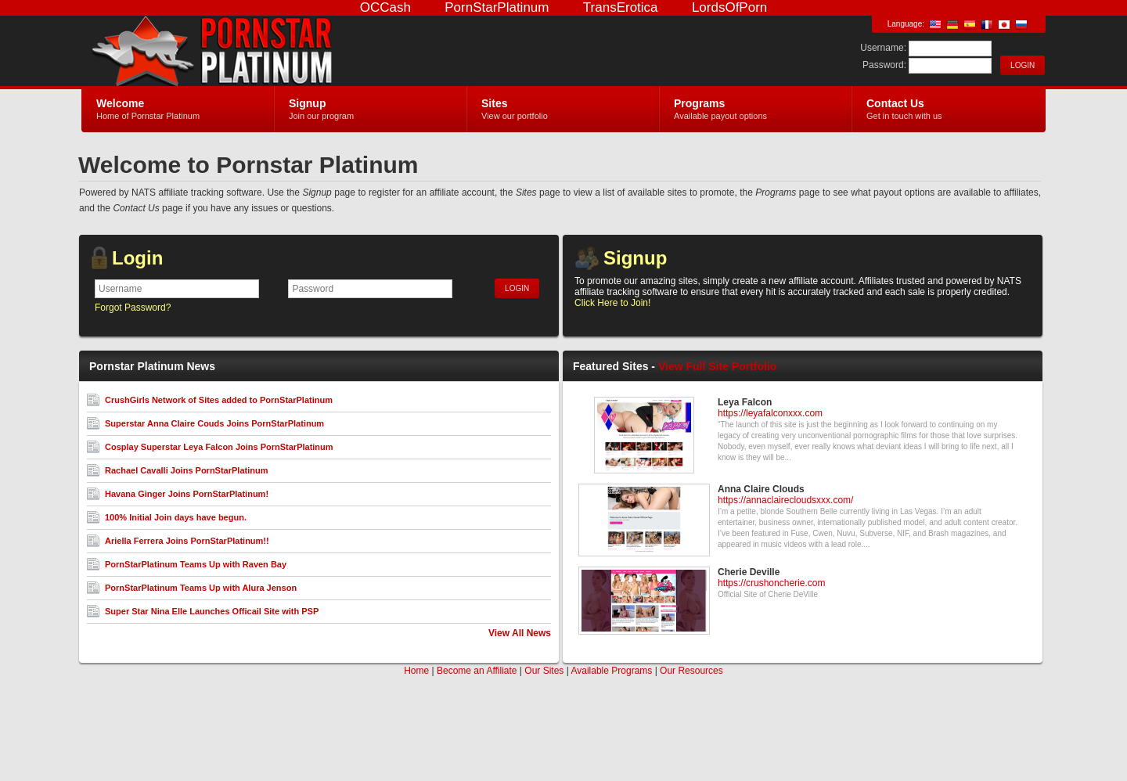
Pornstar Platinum (268, 51)
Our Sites (544, 670)
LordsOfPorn (729, 7)
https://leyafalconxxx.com (770, 413)
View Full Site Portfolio (717, 366)
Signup (635, 257)
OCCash (385, 7)
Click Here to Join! (612, 302)
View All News (519, 633)
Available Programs (611, 670)
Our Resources (691, 670)
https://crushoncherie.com (771, 583)
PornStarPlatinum (497, 7)
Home (416, 670)
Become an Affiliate (477, 670)
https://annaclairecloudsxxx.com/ (785, 500)
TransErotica (620, 7)
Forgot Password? (133, 307)
